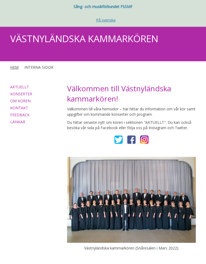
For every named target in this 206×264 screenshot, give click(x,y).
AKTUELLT (19, 86)
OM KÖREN (20, 100)
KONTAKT (19, 107)
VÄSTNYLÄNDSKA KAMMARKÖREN (84, 38)
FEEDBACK (20, 114)
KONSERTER (21, 93)
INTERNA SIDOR (38, 67)
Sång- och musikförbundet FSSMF (103, 6)
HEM (14, 67)
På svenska (106, 20)
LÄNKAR (17, 121)
